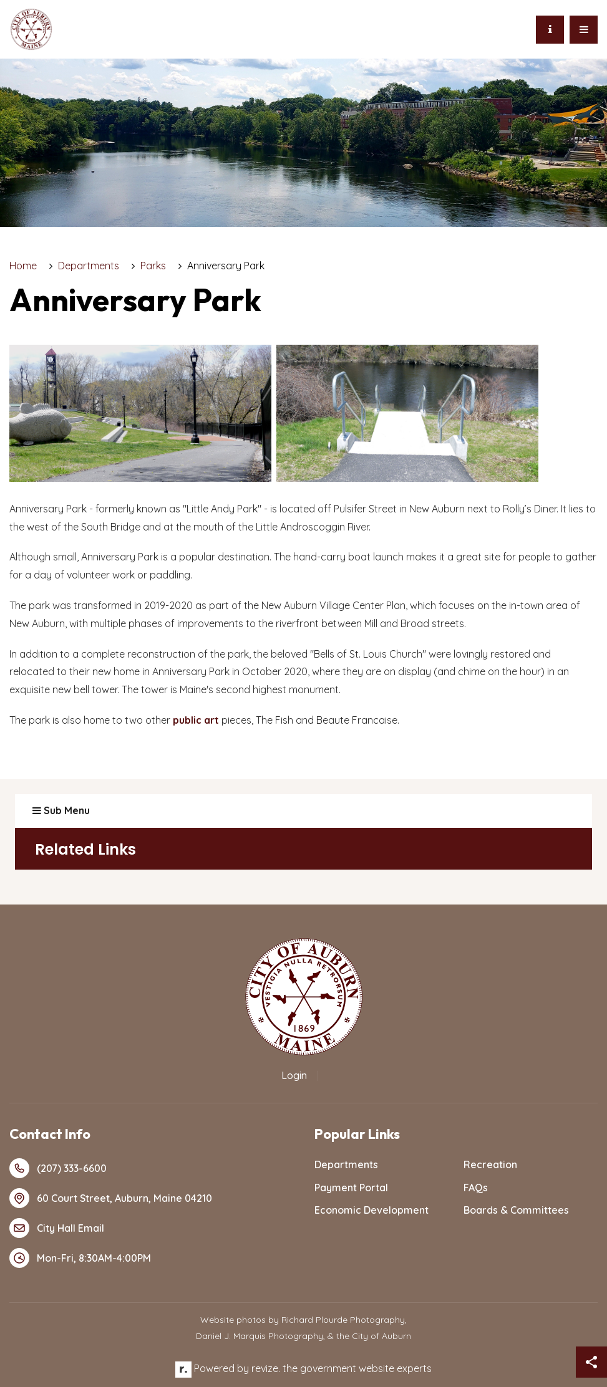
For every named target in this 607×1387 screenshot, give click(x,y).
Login (294, 1075)
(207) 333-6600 (58, 1168)
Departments (88, 265)
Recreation (490, 1164)
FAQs (476, 1187)
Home (23, 265)
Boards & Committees (516, 1210)
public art (195, 720)
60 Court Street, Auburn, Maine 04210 (110, 1198)
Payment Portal (351, 1187)
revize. (265, 1368)
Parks (153, 265)
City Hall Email (56, 1228)
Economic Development (371, 1210)
